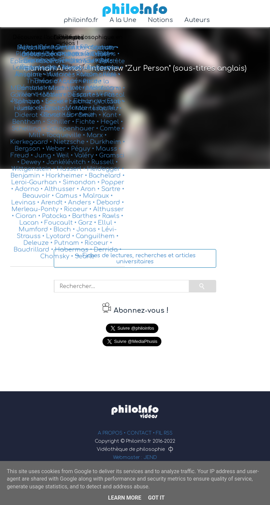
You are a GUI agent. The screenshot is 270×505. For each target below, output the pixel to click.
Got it (156, 498)
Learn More (124, 498)
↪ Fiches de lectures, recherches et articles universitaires (135, 258)
